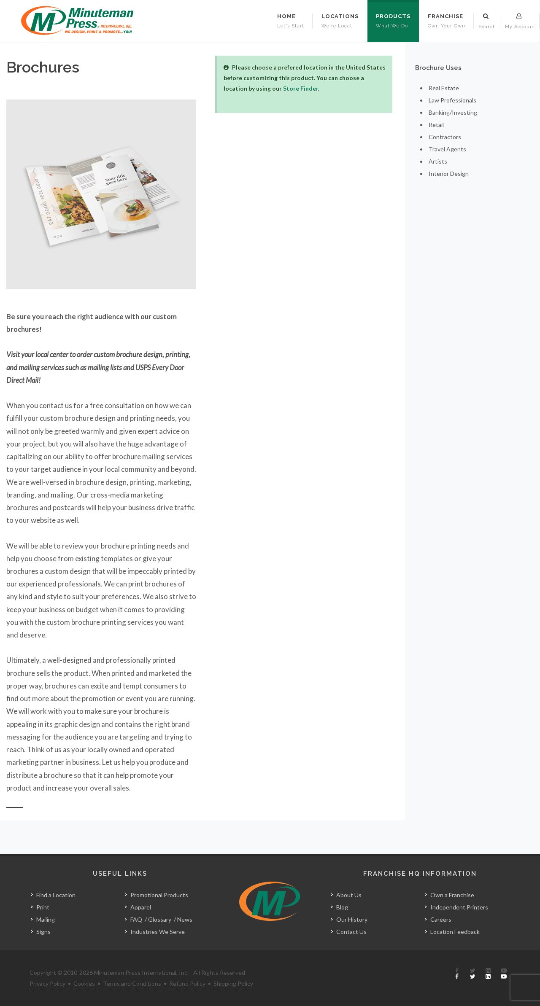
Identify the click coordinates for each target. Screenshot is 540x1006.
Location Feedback (455, 931)
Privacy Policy (47, 983)
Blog (342, 907)
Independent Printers (459, 907)
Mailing (45, 919)
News (184, 919)
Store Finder (300, 88)
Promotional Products (159, 894)
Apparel (140, 907)
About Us (349, 894)
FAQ (136, 919)
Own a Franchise (452, 894)
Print (42, 907)
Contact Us (351, 931)
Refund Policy (187, 983)
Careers (440, 919)
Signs (43, 931)
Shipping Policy (233, 983)
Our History (351, 919)
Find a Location (56, 894)
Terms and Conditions (132, 983)
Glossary (159, 919)
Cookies (84, 983)
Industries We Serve (157, 931)
